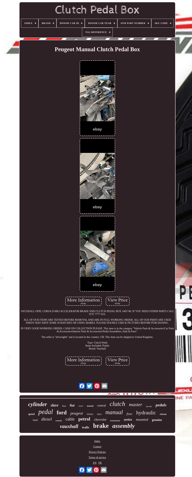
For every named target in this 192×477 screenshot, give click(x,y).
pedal (45, 411)
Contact (97, 446)
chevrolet (100, 419)
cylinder (37, 404)
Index (97, 441)
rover (80, 406)
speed (31, 413)
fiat (72, 405)
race (99, 414)
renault (59, 420)
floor (129, 413)
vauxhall (69, 426)
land (35, 419)
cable (70, 419)
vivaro (90, 414)
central (101, 405)
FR (100, 462)
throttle (149, 406)
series (128, 419)
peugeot (76, 413)
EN (95, 462)
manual (114, 412)
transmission (115, 421)
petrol (84, 418)
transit (90, 405)
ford (62, 412)
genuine (157, 419)
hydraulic (146, 412)
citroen (163, 414)
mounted (142, 419)
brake (101, 425)
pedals (161, 405)
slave (54, 405)
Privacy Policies (97, 452)
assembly (123, 425)
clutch (117, 403)
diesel (46, 419)
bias (64, 405)
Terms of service (97, 457)
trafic (85, 427)
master (135, 404)
